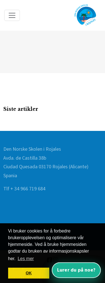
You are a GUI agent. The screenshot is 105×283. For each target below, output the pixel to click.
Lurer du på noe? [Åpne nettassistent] (76, 270)
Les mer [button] (26, 258)
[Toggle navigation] (12, 15)
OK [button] (29, 273)
